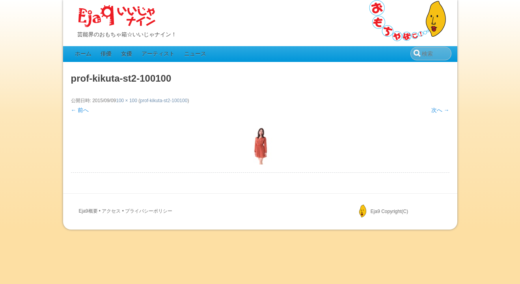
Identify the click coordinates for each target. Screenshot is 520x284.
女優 (126, 53)
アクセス (111, 211)
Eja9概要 (88, 211)
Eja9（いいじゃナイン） (117, 16)
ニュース (195, 53)
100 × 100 (126, 100)
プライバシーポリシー (148, 211)
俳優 (106, 53)
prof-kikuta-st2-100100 (163, 100)
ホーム (83, 53)
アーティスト (158, 53)
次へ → (440, 110)
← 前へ (80, 110)
